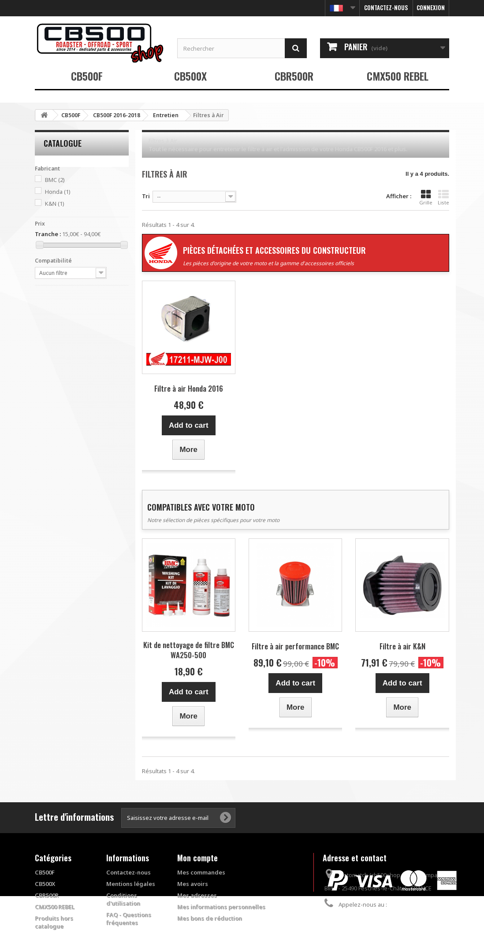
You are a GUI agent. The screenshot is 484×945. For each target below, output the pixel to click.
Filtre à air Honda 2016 (188, 388)
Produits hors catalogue (54, 922)
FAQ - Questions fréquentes (128, 918)
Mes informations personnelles (221, 907)
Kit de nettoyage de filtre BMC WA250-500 (188, 650)
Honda (58, 192)
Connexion (431, 7)
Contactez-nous (386, 7)
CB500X (190, 76)
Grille (425, 197)
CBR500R (294, 76)
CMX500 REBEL (397, 76)
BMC (55, 180)
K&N (54, 204)
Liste (443, 197)
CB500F (87, 76)
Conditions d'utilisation (123, 899)
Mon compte (197, 857)
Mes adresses (197, 895)
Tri (146, 196)
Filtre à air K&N (402, 646)
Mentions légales (130, 884)
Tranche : (48, 234)
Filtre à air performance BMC (295, 646)
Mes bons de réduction (209, 918)
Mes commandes (201, 872)
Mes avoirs (192, 884)
